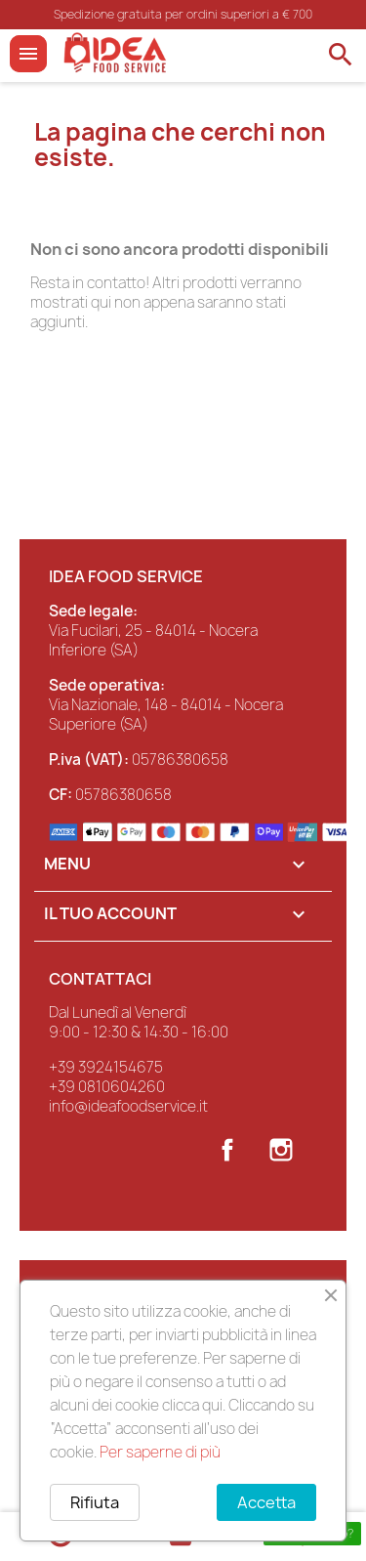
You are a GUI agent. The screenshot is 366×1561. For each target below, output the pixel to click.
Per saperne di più (160, 1452)
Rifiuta (94, 1502)
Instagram (281, 1149)
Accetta (266, 1502)
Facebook (227, 1149)
